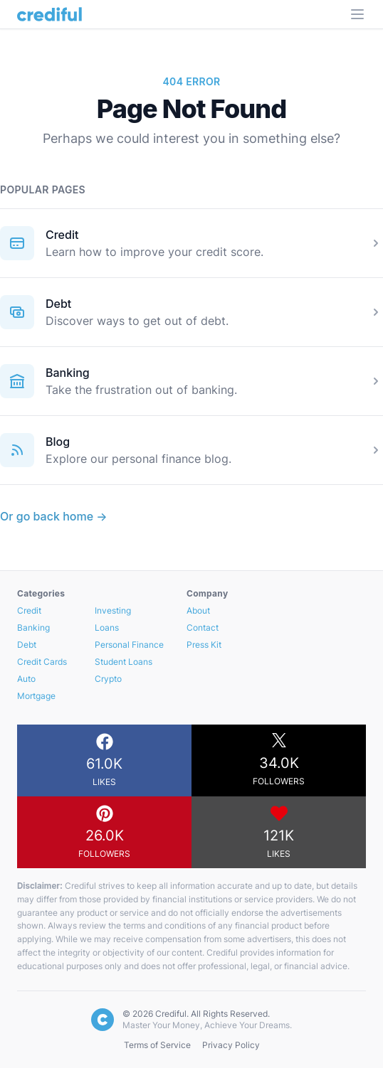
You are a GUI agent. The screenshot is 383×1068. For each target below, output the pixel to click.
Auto (26, 678)
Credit (62, 235)
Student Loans (123, 661)
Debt (58, 304)
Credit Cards (42, 661)
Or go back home (53, 516)
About (198, 610)
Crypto (108, 678)
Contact (203, 627)
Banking (68, 372)
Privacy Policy (231, 1045)
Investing (113, 610)
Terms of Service (157, 1045)
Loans (107, 627)
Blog (58, 441)
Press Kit (204, 644)
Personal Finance (129, 644)
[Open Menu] (357, 14)
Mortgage (36, 695)
